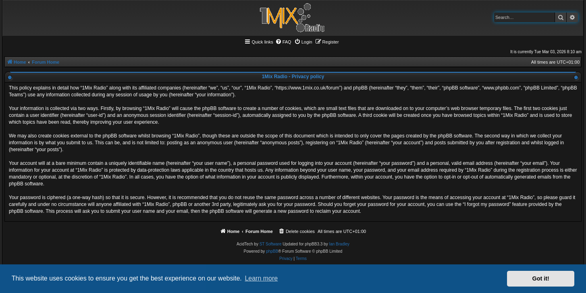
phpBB (272, 251)
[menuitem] (283, 42)
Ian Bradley (339, 244)
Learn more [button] (261, 278)
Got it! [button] (540, 278)
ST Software (271, 244)
